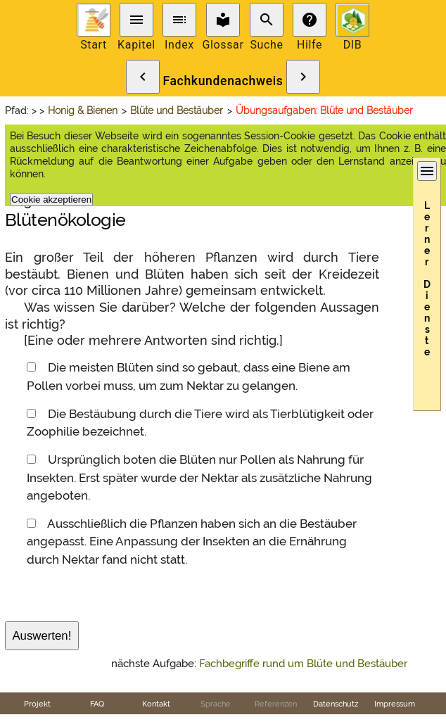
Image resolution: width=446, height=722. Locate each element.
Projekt (37, 704)
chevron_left (142, 76)
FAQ (97, 704)
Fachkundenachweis (223, 81)
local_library (223, 19)
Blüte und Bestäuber (176, 110)
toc (179, 19)
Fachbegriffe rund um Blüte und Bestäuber (303, 663)
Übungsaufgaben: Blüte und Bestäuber (324, 110)
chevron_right (303, 76)
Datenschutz (335, 704)
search (266, 19)
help (309, 19)
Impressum (394, 704)
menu (136, 19)
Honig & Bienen (82, 110)
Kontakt (156, 704)
